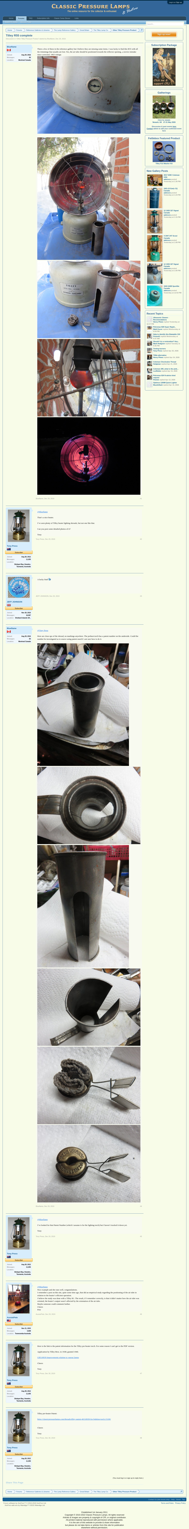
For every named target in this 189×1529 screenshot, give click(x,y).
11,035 (28, 559)
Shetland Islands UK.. (23, 618)
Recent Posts (26, 22)
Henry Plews (158, 322)
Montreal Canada (24, 60)
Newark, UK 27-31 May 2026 (163, 122)
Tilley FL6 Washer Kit (164, 162)
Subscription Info (43, 18)
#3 (141, 596)
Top (183, 1499)
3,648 (29, 1331)
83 (30, 57)
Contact (150, 129)
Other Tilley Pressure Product (28, 39)
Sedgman (157, 364)
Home (11, 18)
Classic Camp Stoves (62, 18)
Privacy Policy (180, 1503)
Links (77, 18)
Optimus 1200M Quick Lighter (165, 383)
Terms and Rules (167, 1503)
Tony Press (12, 546)
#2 (141, 539)
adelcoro (167, 179)
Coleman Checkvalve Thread (164, 362)
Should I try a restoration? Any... (166, 341)
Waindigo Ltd (40, 1505)
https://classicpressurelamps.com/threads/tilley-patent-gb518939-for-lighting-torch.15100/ (74, 1419)
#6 (141, 1314)
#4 (141, 1206)
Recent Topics (155, 313)
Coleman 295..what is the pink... (166, 369)
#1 (141, 498)
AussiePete (12, 1317)
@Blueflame (42, 512)
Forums (21, 18)
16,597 (28, 615)
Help (173, 1499)
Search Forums (11, 22)
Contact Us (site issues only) (159, 1499)
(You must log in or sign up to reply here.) (128, 1478)
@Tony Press (42, 630)
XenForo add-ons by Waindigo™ (17, 1505)
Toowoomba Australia (23, 1333)
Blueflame (51, 39)
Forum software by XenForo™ (24, 1503)
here (174, 126)
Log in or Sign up (175, 2)
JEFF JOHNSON (14, 602)
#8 (141, 1438)
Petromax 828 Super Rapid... (164, 327)
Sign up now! (164, 34)
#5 (141, 1236)
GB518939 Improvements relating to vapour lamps (58, 1357)
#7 (141, 1373)
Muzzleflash (158, 385)
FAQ (30, 18)
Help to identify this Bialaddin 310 (166, 334)
